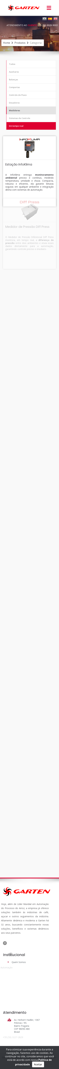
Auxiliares (14, 71)
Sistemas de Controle (19, 118)
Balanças (13, 79)
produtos (19, 42)
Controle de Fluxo (18, 95)
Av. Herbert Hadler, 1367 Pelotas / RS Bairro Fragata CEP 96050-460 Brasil (26, 1025)
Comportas (14, 87)
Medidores (14, 110)
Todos (12, 64)
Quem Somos (18, 962)
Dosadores (14, 102)
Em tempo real (16, 125)
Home (6, 42)
